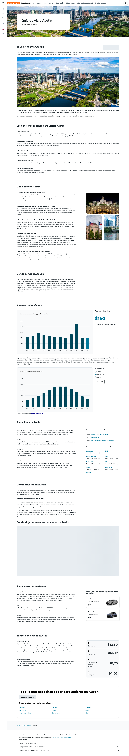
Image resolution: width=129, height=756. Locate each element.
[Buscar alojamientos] (3, 14)
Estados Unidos (26, 725)
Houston (54, 710)
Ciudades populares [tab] (27, 697)
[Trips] (3, 24)
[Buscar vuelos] (3, 9)
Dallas (86, 713)
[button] (3, 3)
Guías (18, 725)
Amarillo (21, 707)
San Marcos (23, 710)
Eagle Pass (88, 707)
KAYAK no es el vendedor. (69, 743)
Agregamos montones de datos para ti (69, 747)
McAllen (87, 710)
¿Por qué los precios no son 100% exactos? (69, 750)
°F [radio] (97, 382)
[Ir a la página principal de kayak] (13, 3)
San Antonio (56, 713)
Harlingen (55, 707)
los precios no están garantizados (62, 737)
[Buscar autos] (3, 18)
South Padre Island (25, 713)
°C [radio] (102, 382)
